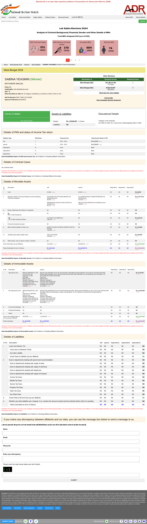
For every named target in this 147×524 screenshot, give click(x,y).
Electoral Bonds (63, 17)
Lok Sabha (12, 17)
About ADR (129, 17)
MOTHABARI (36, 64)
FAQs (57, 508)
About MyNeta (140, 17)
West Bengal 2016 (16, 64)
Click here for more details (109, 93)
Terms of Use (49, 508)
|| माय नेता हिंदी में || (77, 17)
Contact (40, 508)
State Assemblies (24, 17)
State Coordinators (29, 508)
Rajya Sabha (37, 17)
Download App (99, 521)
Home (4, 17)
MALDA (26, 64)
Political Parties (50, 17)
